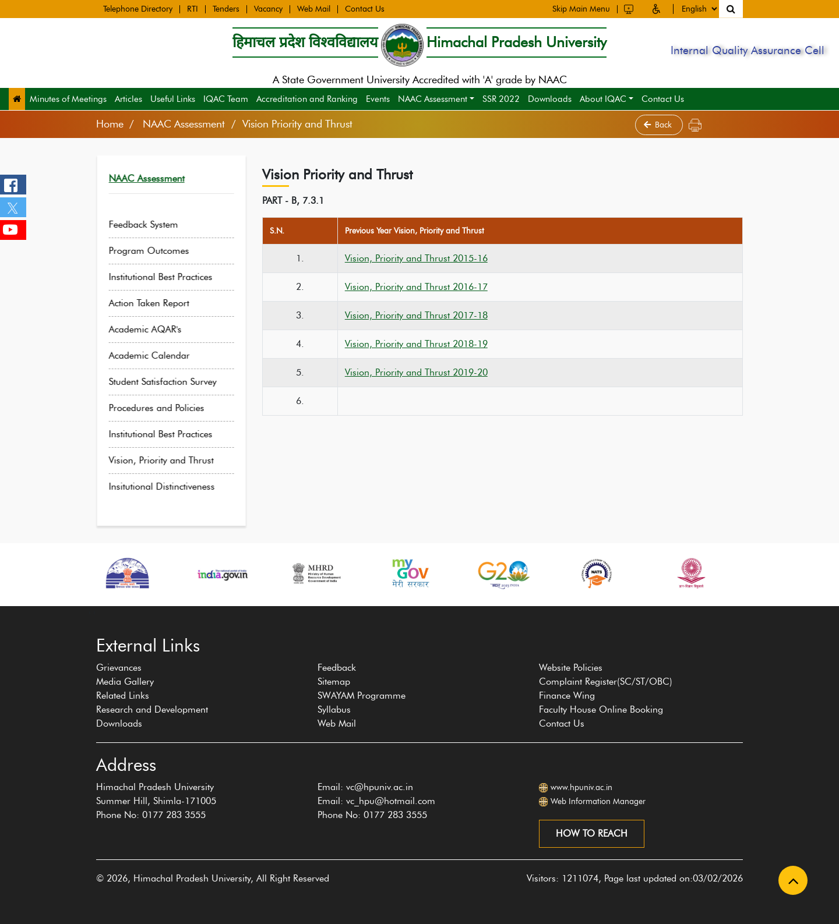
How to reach (592, 833)
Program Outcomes (159, 250)
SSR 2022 (501, 99)
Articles (128, 99)
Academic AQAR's (155, 329)
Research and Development (152, 709)
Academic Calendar (159, 355)
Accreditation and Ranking (307, 99)
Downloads (550, 99)
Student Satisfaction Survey (173, 381)
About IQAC (603, 99)
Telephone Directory (137, 9)
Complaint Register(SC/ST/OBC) (605, 681)
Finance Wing (567, 695)
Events (378, 99)
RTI (192, 9)
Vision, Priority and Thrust (171, 460)
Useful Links (172, 99)
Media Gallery (125, 681)
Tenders (226, 9)
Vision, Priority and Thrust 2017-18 (416, 315)
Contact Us (365, 9)
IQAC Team (225, 99)
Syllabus (334, 709)
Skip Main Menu (581, 7)
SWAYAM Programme (362, 695)
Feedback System (153, 224)
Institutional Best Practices (171, 276)
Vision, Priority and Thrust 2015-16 (416, 258)
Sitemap (334, 681)
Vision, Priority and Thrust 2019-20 (416, 372)
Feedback (337, 667)
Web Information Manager (598, 801)
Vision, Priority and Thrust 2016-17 (416, 286)
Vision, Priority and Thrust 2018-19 (416, 343)
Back (659, 125)
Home (110, 124)
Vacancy (268, 9)
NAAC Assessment (432, 99)
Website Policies (570, 667)
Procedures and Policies (166, 407)
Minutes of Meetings (68, 99)
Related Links (122, 695)
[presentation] (90, 612)
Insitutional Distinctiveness (172, 486)
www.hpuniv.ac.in (581, 787)
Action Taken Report (159, 303)
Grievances (119, 667)
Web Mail (313, 9)
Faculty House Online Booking (601, 709)
